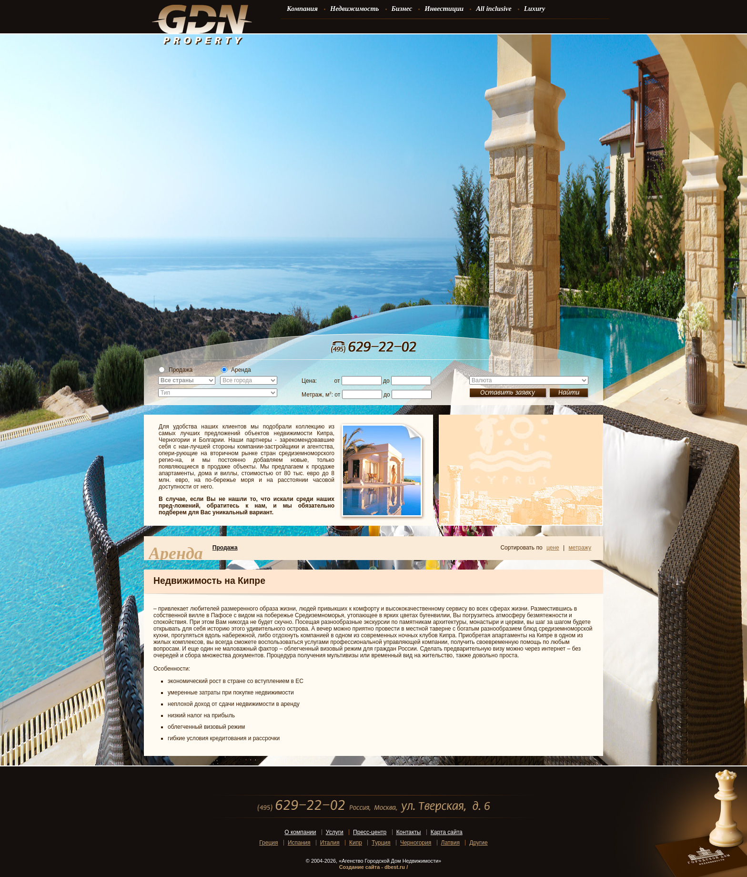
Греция (268, 842)
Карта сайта (447, 832)
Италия (330, 842)
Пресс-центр (369, 832)
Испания (299, 842)
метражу (579, 547)
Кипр (355, 842)
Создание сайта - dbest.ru (372, 867)
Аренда (236, 370)
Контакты (408, 832)
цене (552, 547)
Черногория (415, 842)
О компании (300, 832)
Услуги (334, 832)
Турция (381, 842)
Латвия (450, 842)
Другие (478, 842)
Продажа (175, 370)
